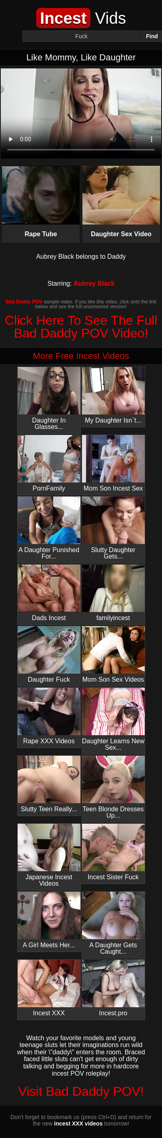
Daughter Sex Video (121, 201)
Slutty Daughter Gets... (113, 528)
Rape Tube (41, 201)
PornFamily (49, 463)
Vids (81, 18)
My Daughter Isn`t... (113, 395)
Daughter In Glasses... (49, 398)
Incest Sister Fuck (113, 852)
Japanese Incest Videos (49, 855)
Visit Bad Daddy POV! (81, 1091)
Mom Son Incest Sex (113, 463)
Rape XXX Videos (49, 716)
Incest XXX (49, 988)
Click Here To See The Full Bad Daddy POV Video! (81, 326)
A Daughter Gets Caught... (113, 923)
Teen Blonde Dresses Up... (113, 787)
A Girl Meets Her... (49, 920)
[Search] (81, 36)
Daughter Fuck (49, 654)
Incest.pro (113, 988)
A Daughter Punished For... (49, 528)
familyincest (113, 593)
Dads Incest (49, 593)
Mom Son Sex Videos (113, 654)
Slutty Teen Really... (49, 784)
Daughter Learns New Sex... (113, 719)
